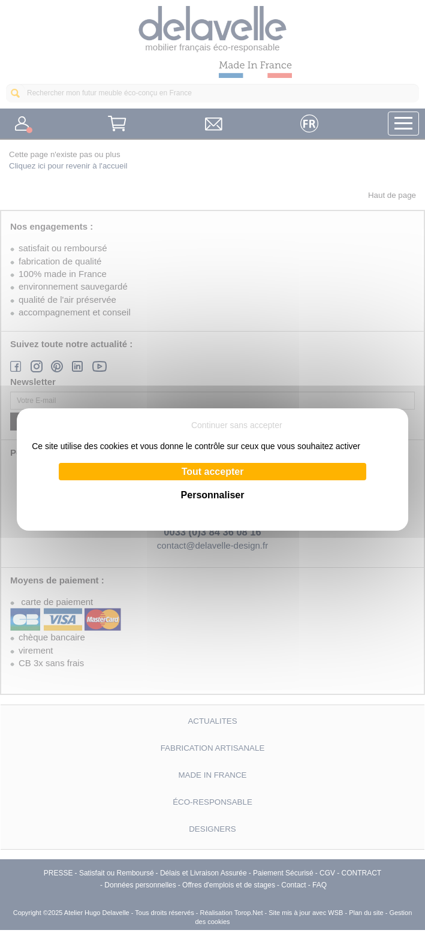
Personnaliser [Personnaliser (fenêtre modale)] (213, 495)
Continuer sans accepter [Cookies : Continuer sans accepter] (236, 425)
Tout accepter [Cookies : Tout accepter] (213, 472)
